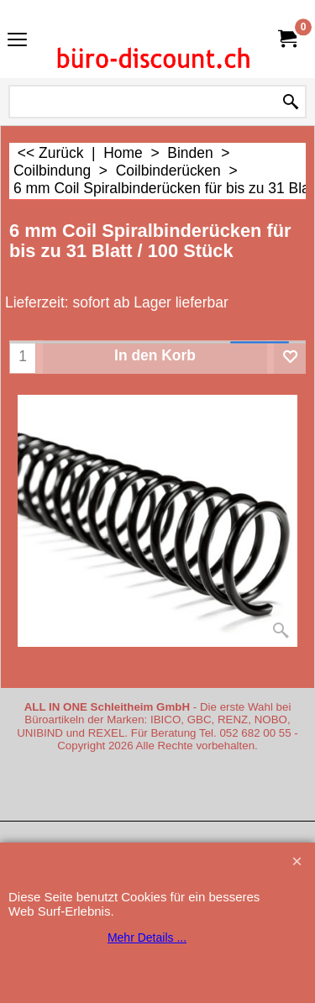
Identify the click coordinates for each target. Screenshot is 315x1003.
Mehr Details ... (147, 937)
